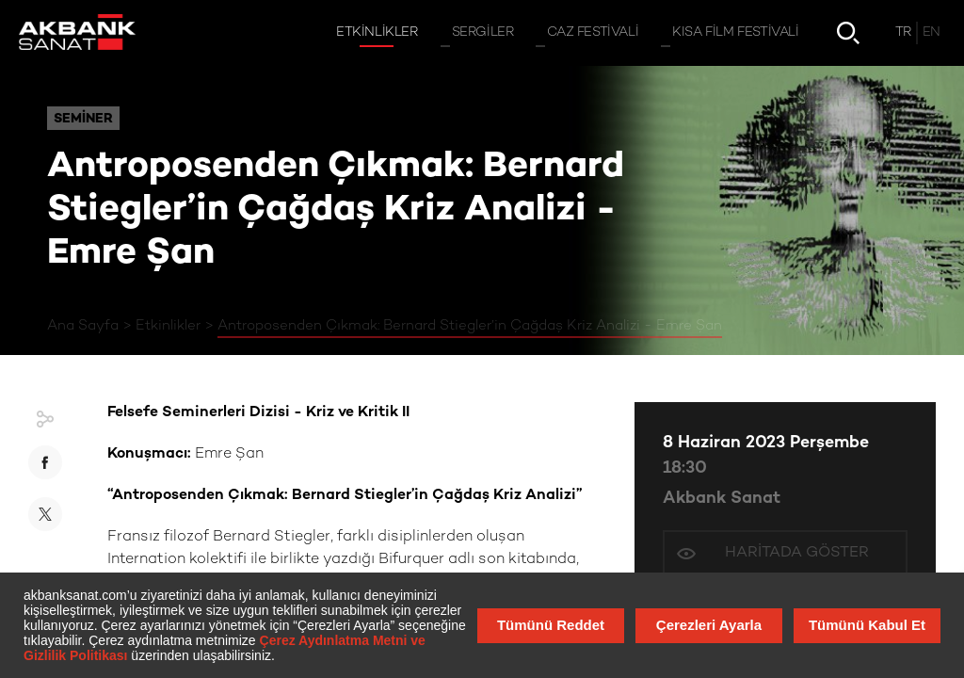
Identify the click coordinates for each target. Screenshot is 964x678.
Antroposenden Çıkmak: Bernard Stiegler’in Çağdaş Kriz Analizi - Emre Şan (469, 325)
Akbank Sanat (721, 499)
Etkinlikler (168, 325)
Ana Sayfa (83, 325)
